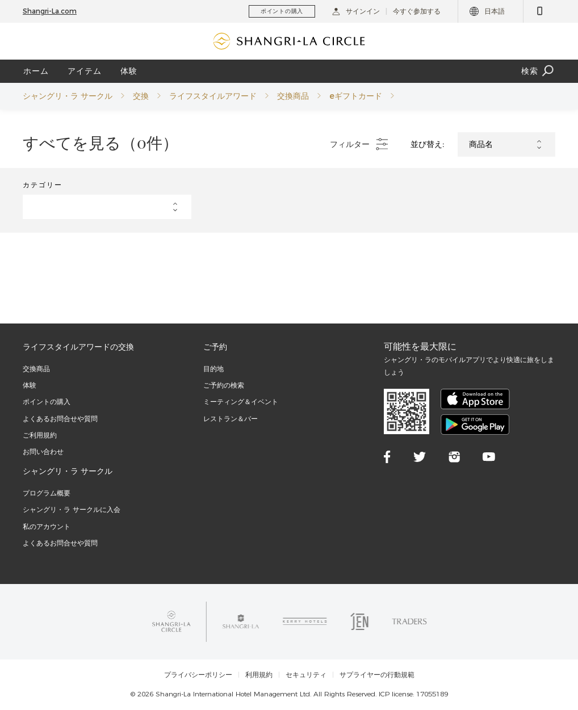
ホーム (36, 71)
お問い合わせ (43, 451)
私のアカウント (46, 526)
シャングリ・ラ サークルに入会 (71, 509)
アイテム (85, 71)
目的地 (213, 368)
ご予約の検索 (223, 385)
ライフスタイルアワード (213, 96)
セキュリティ (306, 675)
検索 (538, 71)
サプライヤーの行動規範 (377, 675)
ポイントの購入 (46, 401)
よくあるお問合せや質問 (60, 418)
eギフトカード (355, 96)
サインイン (356, 11)
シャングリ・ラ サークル (67, 96)
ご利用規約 (40, 435)
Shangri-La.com (50, 11)
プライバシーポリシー (198, 675)
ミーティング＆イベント (240, 401)
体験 (128, 71)
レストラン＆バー (230, 418)
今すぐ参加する (417, 11)
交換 (141, 96)
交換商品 (293, 96)
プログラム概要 (46, 493)
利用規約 (259, 675)
